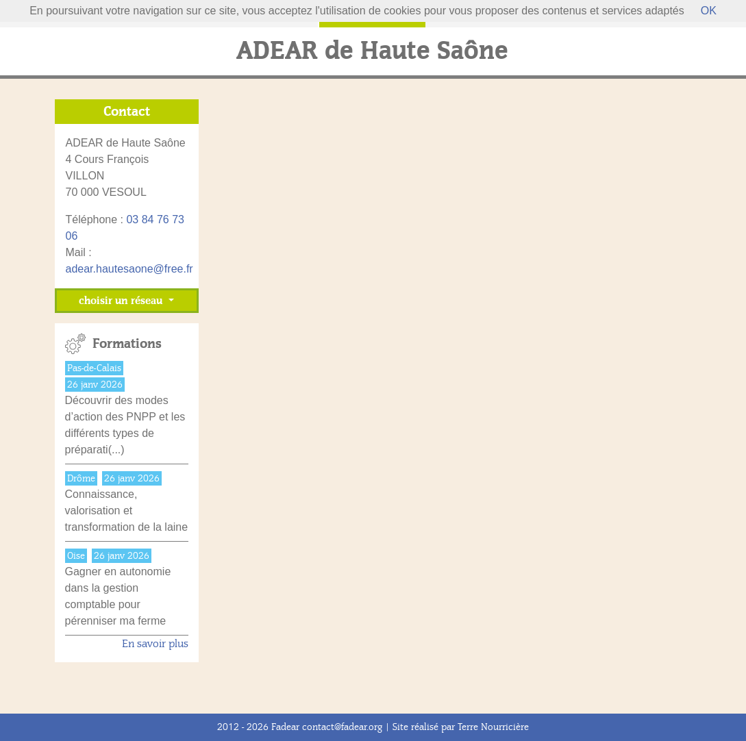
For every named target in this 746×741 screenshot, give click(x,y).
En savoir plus (155, 644)
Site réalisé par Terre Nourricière (461, 727)
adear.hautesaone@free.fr (129, 269)
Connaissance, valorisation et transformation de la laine (126, 510)
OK (709, 10)
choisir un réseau (122, 300)
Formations (127, 344)
